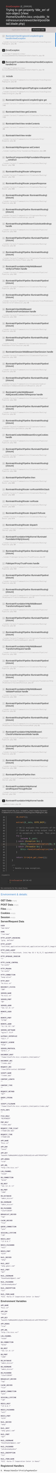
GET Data (6, 900)
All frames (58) (38, 30)
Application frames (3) (20, 30)
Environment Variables (14, 1301)
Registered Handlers (12, 1466)
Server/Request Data (12, 921)
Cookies (5, 913)
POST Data (7, 904)
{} (20, 880)
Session (5, 917)
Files (3, 909)
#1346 (27, 880)
